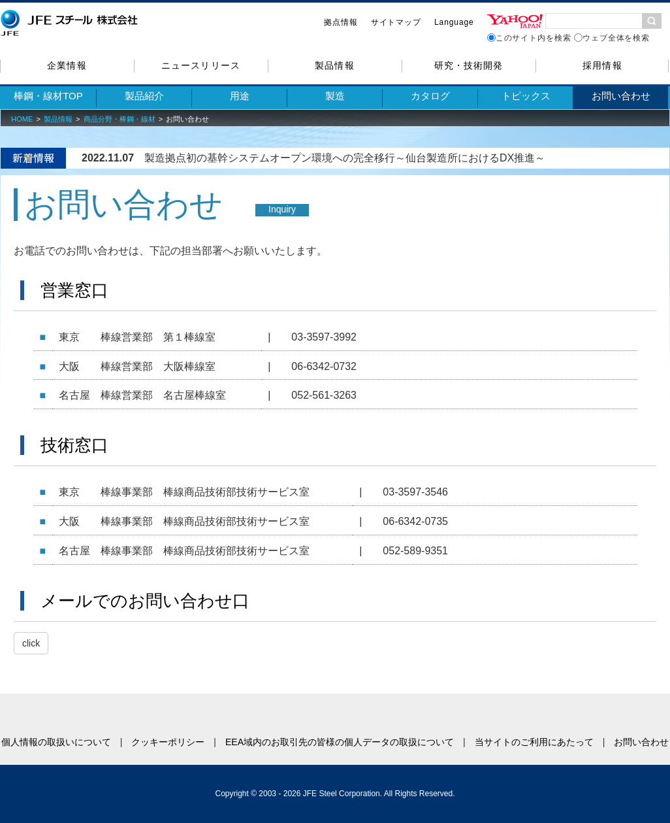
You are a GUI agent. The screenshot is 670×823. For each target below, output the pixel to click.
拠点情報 (341, 22)
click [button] (31, 643)
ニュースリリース (200, 65)
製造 (335, 95)
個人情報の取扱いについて (56, 742)
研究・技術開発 (468, 65)
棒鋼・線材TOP (48, 95)
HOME (22, 119)
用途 (239, 95)
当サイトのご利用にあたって (534, 742)
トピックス (526, 95)
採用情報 (602, 65)
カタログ (430, 95)
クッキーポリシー (167, 742)
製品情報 (334, 65)
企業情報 (66, 65)
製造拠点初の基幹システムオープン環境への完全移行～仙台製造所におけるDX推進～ (344, 157)
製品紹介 (144, 95)
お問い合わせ (621, 95)
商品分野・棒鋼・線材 (119, 119)
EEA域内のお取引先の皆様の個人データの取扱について (339, 742)
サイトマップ (396, 22)
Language (454, 22)
